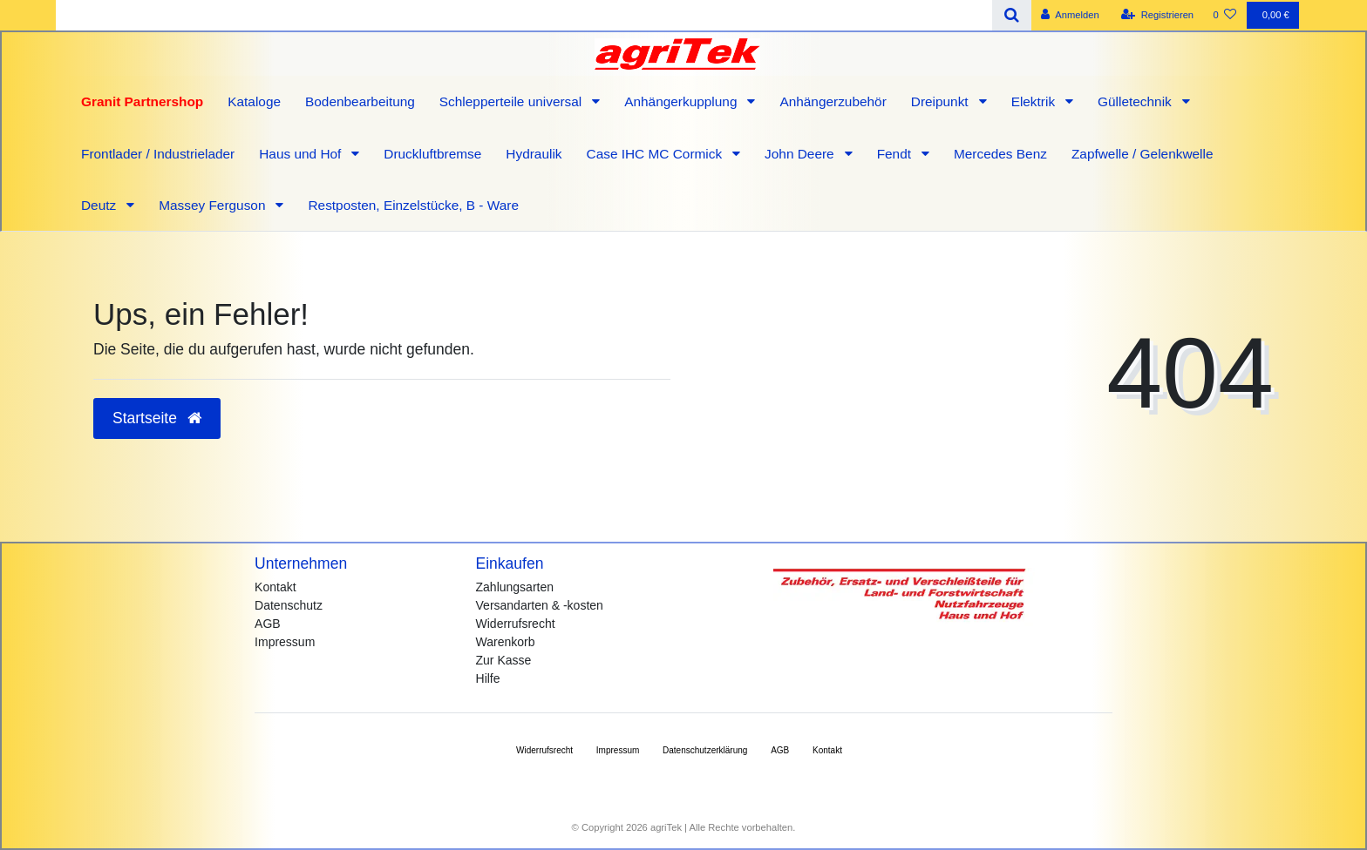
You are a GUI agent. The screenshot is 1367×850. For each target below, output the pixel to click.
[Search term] (524, 15)
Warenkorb (505, 642)
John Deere (801, 153)
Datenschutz (289, 605)
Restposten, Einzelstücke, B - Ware (413, 205)
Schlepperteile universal (512, 101)
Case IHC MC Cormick (656, 153)
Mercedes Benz (1000, 153)
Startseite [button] (156, 418)
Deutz (100, 205)
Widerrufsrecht (515, 624)
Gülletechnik (1136, 101)
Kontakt (275, 587)
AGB (268, 624)
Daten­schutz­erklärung (705, 750)
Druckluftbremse (432, 153)
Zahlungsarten (515, 587)
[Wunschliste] (1224, 15)
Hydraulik (533, 153)
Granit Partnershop (142, 101)
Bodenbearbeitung (360, 101)
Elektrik (1035, 101)
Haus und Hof (301, 153)
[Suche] (1011, 15)
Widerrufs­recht (544, 750)
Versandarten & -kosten (539, 605)
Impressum (285, 642)
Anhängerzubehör (832, 101)
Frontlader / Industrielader (158, 153)
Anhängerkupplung (682, 101)
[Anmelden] (1070, 15)
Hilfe (488, 678)
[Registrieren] (1157, 15)
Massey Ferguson (214, 205)
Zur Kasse (504, 660)
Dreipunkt (941, 101)
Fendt (896, 153)
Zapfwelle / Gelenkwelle (1142, 153)
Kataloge (254, 101)
